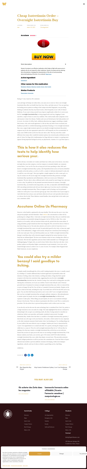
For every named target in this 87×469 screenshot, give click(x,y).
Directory (26, 415)
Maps (25, 418)
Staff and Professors (49, 427)
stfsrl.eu (45, 214)
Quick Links (27, 421)
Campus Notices (28, 424)
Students (47, 421)
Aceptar (39, 453)
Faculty (46, 424)
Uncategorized (44, 27)
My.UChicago (27, 427)
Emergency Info (48, 418)
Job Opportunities (49, 415)
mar (18, 27)
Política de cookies (6, 465)
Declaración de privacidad (16, 465)
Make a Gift (27, 430)
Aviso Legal (25, 465)
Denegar (61, 453)
